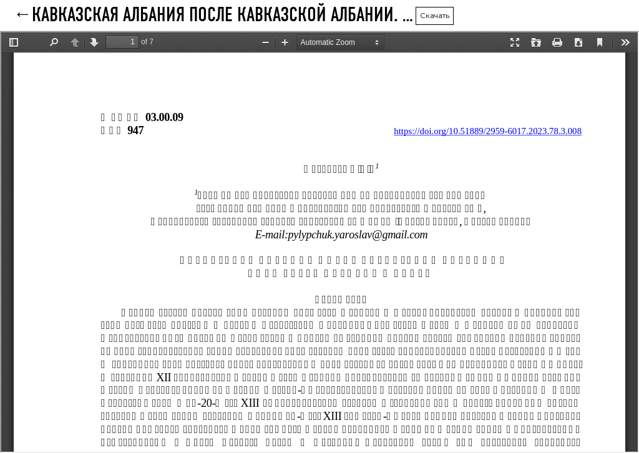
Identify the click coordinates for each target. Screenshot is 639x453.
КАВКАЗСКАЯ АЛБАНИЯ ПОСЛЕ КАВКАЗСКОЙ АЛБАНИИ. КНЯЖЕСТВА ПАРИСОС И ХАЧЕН (223, 16)
